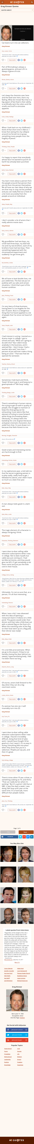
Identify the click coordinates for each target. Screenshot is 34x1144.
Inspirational (8, 1048)
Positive (6, 1062)
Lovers (6, 51)
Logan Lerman (21, 978)
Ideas (3, 204)
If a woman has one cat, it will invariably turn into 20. (14, 707)
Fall (3, 760)
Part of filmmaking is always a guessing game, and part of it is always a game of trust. (14, 69)
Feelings (11, 117)
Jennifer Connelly (9, 971)
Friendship (7, 1054)
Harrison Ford (8, 973)
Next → (26, 832)
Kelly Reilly (7, 976)
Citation (22, 1018)
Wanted (11, 170)
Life (18, 1054)
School (13, 364)
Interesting (5, 460)
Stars (3, 230)
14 (5, 88)
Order (10, 639)
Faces (6, 170)
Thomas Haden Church (23, 973)
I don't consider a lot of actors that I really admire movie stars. (16, 221)
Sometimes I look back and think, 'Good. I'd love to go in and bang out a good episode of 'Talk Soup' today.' (17, 382)
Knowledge (7, 1065)
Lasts (11, 325)
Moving (4, 435)
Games (8, 79)
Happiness (20, 1065)
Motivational (8, 1057)
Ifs (8, 716)
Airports (4, 667)
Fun (6, 801)
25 (5, 150)
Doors (8, 575)
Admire (11, 230)
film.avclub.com (8, 959)
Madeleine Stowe (22, 976)
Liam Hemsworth (22, 971)
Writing (6, 760)
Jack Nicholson (8, 981)
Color (3, 117)
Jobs (3, 295)
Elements (15, 540)
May (11, 204)
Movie (3, 79)
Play (9, 488)
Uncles (11, 262)
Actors (12, 79)
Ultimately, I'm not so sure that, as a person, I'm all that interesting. (16, 593)
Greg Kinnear (6, 46)
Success (19, 1051)
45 (5, 60)
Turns (10, 51)
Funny (6, 1051)
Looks (12, 392)
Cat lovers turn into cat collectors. (15, 43)
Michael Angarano (22, 981)
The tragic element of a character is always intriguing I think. (16, 531)
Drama (8, 364)
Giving (12, 575)
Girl (3, 262)
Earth (3, 170)
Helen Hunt (20, 968)
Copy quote (12, 60)
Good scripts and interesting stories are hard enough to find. (16, 451)
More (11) (17, 962)
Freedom (19, 1062)
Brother (6, 262)
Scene (11, 695)
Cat (3, 51)
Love (18, 1048)
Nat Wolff (7, 978)
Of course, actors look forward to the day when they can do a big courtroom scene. (16, 685)
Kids (3, 488)
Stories (10, 460)
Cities (8, 146)
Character (14, 435)
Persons (10, 602)
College (4, 575)
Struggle (9, 435)
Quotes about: (17, 10)
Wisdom (19, 1057)
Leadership (7, 1059)
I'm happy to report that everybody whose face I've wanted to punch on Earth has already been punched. (16, 159)
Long (12, 667)
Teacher (4, 364)
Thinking (4, 146)
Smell (6, 117)
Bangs (8, 392)
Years (3, 325)
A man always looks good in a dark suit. (16, 505)
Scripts (15, 460)
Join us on (17, 1029)
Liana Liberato (8, 968)
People (13, 146)
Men (6, 514)
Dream (19, 1059)
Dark (3, 514)
